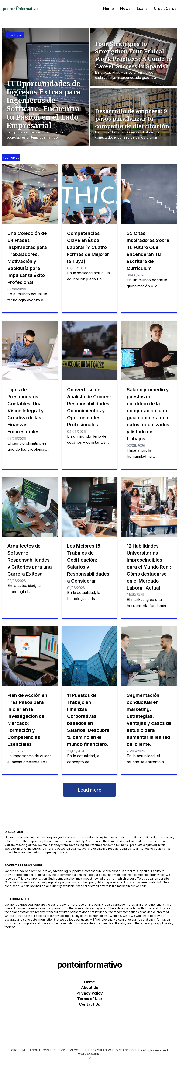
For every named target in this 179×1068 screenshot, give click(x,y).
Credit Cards (165, 8)
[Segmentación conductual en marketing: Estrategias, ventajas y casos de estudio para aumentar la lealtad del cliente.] (149, 656)
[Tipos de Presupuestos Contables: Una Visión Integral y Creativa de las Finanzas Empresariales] (30, 350)
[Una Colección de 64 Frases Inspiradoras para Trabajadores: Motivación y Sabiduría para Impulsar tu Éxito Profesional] (30, 194)
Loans (142, 8)
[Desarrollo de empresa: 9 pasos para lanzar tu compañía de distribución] (135, 123)
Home (108, 8)
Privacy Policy (89, 993)
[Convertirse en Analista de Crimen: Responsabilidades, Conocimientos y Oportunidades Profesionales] (89, 350)
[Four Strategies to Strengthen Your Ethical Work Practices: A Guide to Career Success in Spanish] (135, 60)
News (125, 8)
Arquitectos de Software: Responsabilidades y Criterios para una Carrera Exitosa (29, 560)
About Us (89, 987)
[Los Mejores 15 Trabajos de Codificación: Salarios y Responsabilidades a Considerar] (89, 507)
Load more (89, 790)
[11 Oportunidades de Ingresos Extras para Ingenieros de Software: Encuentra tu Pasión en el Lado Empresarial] (48, 109)
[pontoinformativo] (20, 8)
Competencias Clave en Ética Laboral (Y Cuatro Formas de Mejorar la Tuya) (88, 247)
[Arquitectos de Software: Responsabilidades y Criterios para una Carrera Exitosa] (30, 507)
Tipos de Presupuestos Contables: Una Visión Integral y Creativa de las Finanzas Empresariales (25, 410)
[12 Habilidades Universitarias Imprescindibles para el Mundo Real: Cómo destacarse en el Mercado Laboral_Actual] (149, 507)
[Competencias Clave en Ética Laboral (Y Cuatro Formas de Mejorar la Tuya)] (89, 194)
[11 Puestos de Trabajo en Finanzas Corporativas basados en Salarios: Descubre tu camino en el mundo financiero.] (89, 656)
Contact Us (89, 1004)
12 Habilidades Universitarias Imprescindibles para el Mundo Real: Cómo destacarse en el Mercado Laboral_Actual (149, 567)
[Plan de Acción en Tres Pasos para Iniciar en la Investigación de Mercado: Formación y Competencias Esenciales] (30, 656)
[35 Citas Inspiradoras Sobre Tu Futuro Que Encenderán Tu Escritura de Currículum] (149, 194)
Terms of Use (89, 998)
